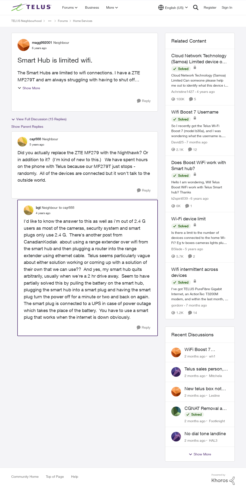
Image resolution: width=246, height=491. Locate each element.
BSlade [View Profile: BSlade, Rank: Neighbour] (176, 249)
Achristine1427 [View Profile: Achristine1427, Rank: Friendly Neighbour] (182, 91)
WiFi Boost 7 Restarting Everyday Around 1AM (205, 349)
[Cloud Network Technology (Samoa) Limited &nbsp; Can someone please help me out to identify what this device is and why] (199, 80)
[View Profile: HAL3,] (176, 436)
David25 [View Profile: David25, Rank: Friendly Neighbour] (177, 142)
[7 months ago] (196, 142)
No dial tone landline (205, 433)
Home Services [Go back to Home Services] (82, 21)
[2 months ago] (194, 355)
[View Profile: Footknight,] (176, 411)
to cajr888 (66, 207)
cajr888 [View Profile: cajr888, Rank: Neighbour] (35, 139)
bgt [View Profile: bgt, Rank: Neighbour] (38, 207)
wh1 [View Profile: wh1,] (212, 356)
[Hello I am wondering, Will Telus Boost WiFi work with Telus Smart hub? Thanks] (199, 187)
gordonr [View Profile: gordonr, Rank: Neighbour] (177, 305)
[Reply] (144, 101)
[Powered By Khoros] (223, 479)
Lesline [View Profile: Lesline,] (214, 395)
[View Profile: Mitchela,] (176, 372)
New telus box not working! (202, 389)
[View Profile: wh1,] (176, 352)
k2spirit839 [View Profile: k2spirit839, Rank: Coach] (179, 198)
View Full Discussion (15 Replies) (39, 119)
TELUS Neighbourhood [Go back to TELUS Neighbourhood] (26, 21)
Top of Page (55, 476)
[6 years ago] (199, 198)
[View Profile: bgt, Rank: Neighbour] (28, 210)
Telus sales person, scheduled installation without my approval (203, 369)
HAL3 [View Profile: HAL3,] (213, 440)
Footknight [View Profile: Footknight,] (217, 421)
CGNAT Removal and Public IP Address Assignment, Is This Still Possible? (206, 408)
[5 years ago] (193, 248)
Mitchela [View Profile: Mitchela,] (215, 376)
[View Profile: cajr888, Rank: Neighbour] (22, 142)
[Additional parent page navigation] (50, 21)
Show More (29, 88)
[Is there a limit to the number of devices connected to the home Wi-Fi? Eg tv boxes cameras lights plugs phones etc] (199, 237)
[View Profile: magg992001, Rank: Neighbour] (24, 45)
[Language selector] (173, 7)
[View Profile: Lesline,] (176, 391)
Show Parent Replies (27, 126)
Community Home (25, 476)
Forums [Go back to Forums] (63, 21)
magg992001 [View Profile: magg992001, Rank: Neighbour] (42, 42)
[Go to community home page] (32, 7)
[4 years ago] (205, 91)
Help (74, 476)
